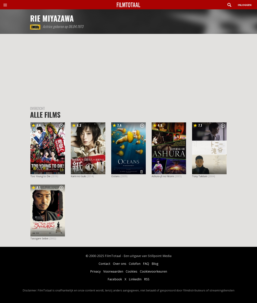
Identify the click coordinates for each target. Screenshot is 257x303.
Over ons (119, 264)
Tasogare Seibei (39, 238)
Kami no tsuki (78, 176)
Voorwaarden (113, 271)
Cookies (131, 271)
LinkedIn (135, 279)
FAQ (146, 264)
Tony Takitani (199, 176)
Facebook (115, 279)
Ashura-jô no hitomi (163, 176)
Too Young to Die (40, 176)
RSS (146, 279)
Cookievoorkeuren (153, 271)
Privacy (95, 271)
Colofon (134, 264)
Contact (104, 264)
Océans (115, 176)
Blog (155, 264)
